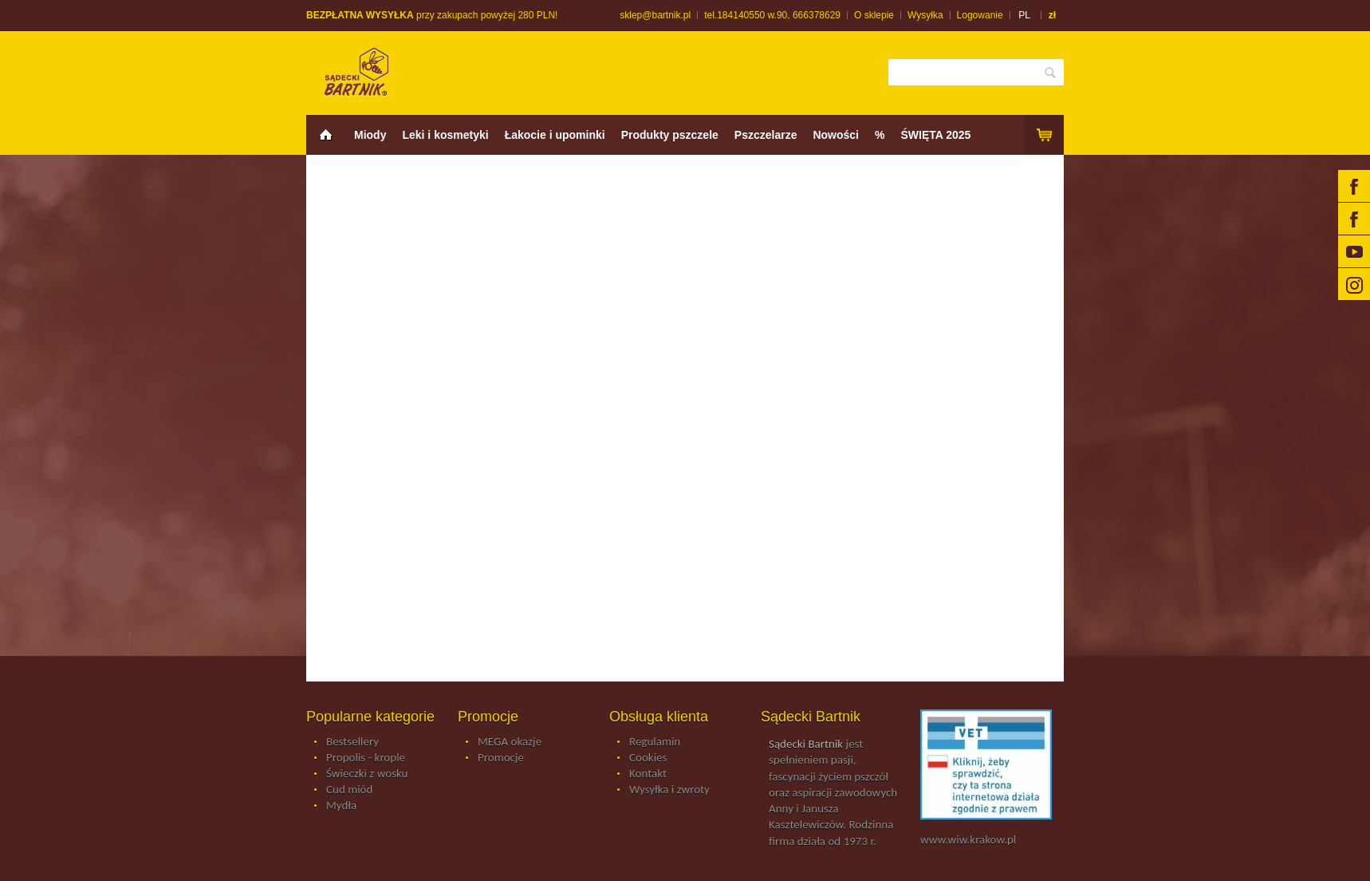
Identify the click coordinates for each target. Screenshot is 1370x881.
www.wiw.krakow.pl (968, 839)
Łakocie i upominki (555, 134)
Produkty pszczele (669, 134)
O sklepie (874, 15)
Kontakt (648, 774)
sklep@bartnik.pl (655, 15)
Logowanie (980, 15)
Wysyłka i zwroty (669, 790)
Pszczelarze (765, 134)
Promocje (501, 758)
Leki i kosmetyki (445, 134)
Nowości (836, 134)
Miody (370, 134)
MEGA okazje (509, 742)
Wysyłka (925, 15)
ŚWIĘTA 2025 (935, 134)
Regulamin (654, 742)
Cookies (648, 758)
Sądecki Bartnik (806, 744)
